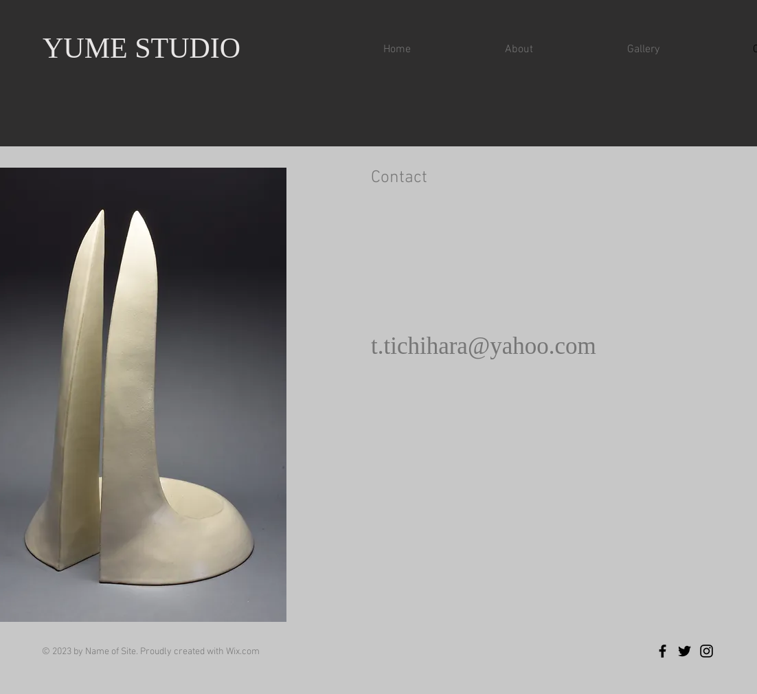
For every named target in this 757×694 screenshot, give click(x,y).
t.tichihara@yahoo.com (483, 346)
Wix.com (243, 652)
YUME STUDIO (141, 48)
